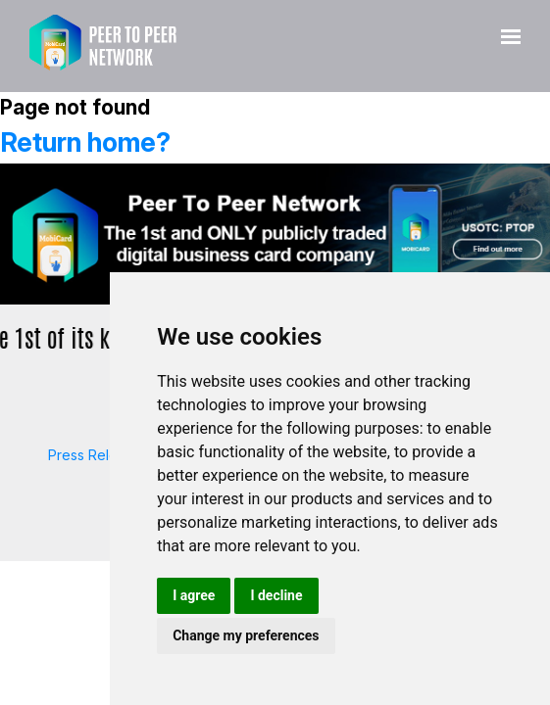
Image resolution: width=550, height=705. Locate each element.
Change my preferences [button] (246, 635)
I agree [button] (194, 595)
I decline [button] (276, 595)
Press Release (94, 454)
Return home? (85, 142)
